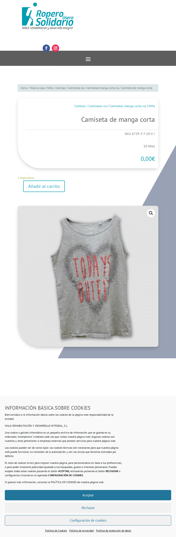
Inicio (23, 88)
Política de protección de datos (113, 530)
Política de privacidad (81, 530)
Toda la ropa (37, 88)
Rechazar (88, 508)
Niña (50, 88)
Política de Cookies (56, 530)
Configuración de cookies (88, 520)
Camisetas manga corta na (102, 88)
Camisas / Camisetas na (69, 88)
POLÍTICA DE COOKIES (64, 482)
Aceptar (88, 495)
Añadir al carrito (44, 186)
